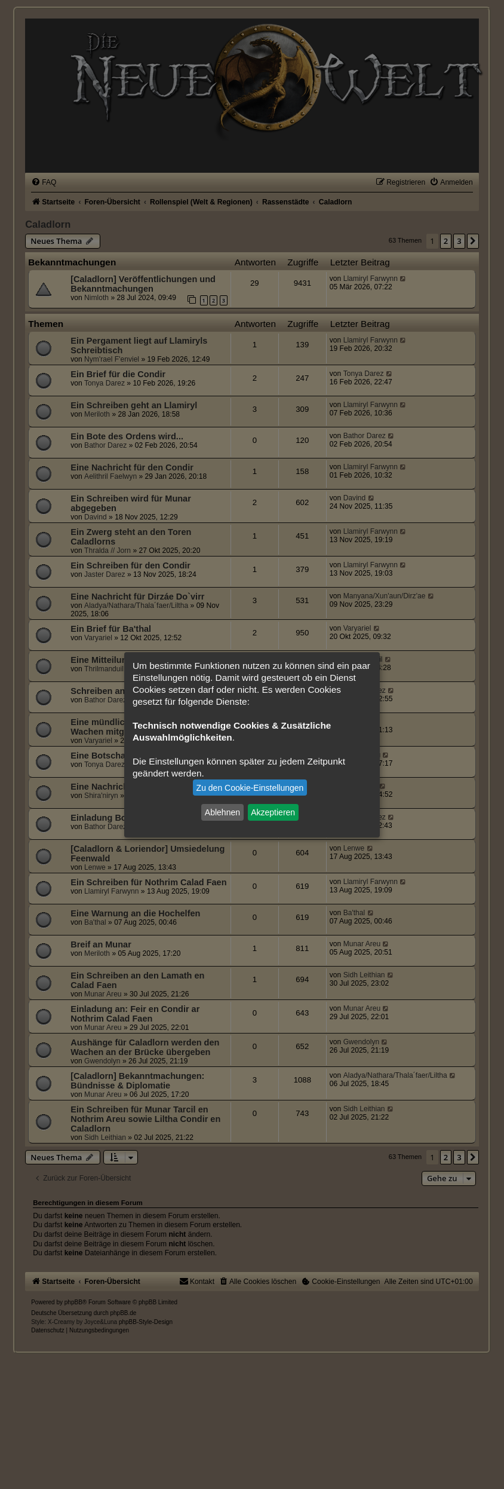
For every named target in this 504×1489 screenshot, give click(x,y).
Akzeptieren (273, 812)
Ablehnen (222, 812)
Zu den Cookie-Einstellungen (250, 788)
